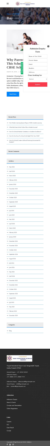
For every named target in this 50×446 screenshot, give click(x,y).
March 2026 (12, 176)
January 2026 (12, 184)
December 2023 (13, 280)
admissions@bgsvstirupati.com (26, 382)
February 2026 (13, 180)
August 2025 (12, 206)
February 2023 (13, 311)
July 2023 (11, 302)
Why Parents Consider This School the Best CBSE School (23, 63)
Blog (33, 72)
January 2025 (12, 237)
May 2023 (11, 307)
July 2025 (11, 210)
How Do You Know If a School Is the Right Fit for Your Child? (24, 136)
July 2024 (11, 263)
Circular (9, 431)
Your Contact (37, 30)
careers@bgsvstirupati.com (18, 386)
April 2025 (12, 224)
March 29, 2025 (12, 72)
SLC (8, 425)
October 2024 (13, 250)
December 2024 (13, 241)
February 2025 (13, 232)
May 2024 (11, 272)
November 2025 (13, 193)
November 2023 (13, 285)
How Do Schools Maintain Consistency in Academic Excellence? (25, 131)
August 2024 (12, 259)
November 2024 (13, 245)
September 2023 (13, 294)
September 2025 (13, 202)
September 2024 (13, 254)
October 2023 (13, 289)
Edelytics (25, 72)
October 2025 (13, 197)
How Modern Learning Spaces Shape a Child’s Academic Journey (25, 123)
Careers (9, 422)
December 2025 (13, 189)
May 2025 (11, 219)
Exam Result (10, 428)
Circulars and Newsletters (14, 405)
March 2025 (12, 228)
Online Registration (12, 408)
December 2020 (13, 315)
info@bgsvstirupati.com (22, 384)
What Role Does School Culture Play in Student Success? (23, 127)
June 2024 (11, 267)
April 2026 (12, 171)
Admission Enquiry (12, 399)
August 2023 (12, 298)
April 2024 (12, 276)
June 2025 (11, 215)
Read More (13, 94)
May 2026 (12, 167)
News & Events (11, 402)
